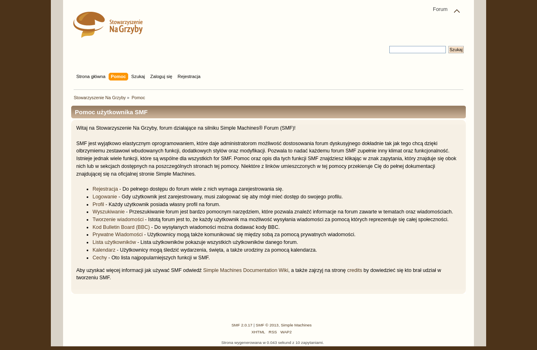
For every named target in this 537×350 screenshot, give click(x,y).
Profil (98, 204)
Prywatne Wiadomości (117, 234)
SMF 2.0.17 (242, 325)
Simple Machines (296, 325)
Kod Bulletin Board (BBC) (121, 227)
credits (354, 270)
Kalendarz (103, 250)
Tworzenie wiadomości (117, 219)
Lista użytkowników (114, 242)
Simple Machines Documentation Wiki (245, 270)
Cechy (99, 258)
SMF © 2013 (267, 325)
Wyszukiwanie (108, 212)
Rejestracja (105, 189)
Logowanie (104, 197)
